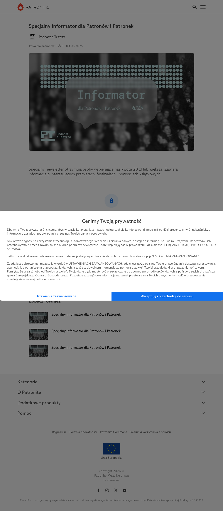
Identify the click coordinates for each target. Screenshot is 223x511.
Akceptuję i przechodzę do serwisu (167, 296)
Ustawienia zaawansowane (55, 296)
